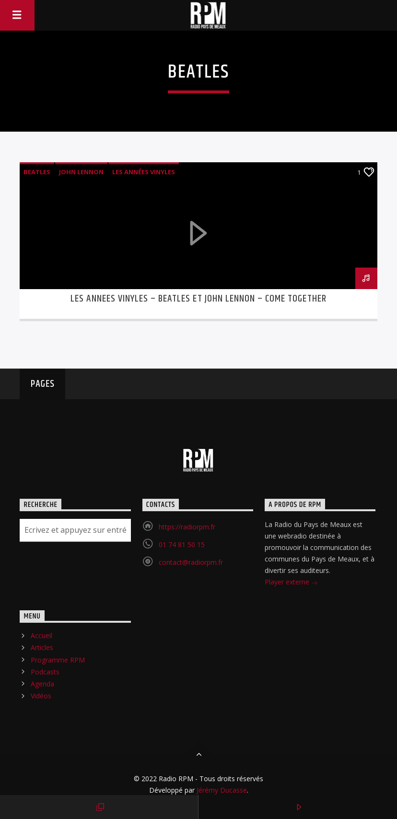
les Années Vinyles (143, 172)
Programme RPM (58, 659)
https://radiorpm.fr (187, 526)
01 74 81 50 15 (182, 544)
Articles (42, 647)
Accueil (41, 635)
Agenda (42, 683)
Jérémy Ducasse (221, 790)
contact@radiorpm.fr (191, 562)
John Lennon (81, 172)
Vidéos (41, 695)
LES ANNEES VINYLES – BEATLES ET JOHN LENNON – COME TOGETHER (198, 298)
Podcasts (45, 671)
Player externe (291, 582)
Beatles (36, 172)
